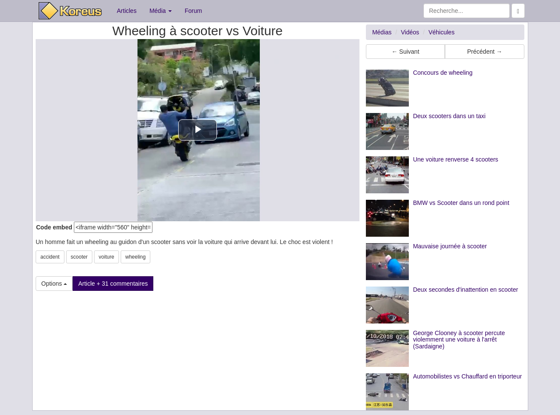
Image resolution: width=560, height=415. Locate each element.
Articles (127, 10)
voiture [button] (106, 257)
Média (160, 10)
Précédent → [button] (484, 51)
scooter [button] (79, 257)
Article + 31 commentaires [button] (113, 283)
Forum (193, 10)
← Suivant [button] (406, 51)
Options (54, 283)
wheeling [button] (135, 257)
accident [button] (50, 257)
